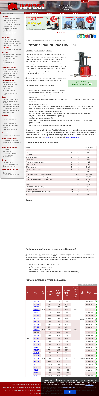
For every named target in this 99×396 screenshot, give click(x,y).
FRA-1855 (36, 327)
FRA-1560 (36, 310)
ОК (70, 392)
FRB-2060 (36, 341)
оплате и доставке (72, 137)
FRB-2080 (36, 353)
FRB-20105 (36, 367)
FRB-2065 (36, 344)
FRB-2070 (36, 347)
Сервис (75, 13)
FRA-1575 (36, 318)
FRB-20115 (36, 373)
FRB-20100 (36, 364)
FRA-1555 (36, 307)
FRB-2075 (36, 350)
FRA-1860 (36, 330)
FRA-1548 (36, 304)
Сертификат (39, 50)
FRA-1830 (36, 321)
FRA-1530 (36, 301)
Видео (49, 50)
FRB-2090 (36, 359)
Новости (49, 13)
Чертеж (29, 50)
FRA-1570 (36, 315)
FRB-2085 (36, 356)
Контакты (89, 13)
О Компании (34, 13)
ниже (47, 137)
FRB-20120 (36, 376)
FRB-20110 (36, 370)
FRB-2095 (36, 361)
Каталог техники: (7, 13)
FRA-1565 (36, 313)
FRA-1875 (36, 338)
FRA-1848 (36, 324)
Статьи (62, 13)
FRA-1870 (36, 336)
